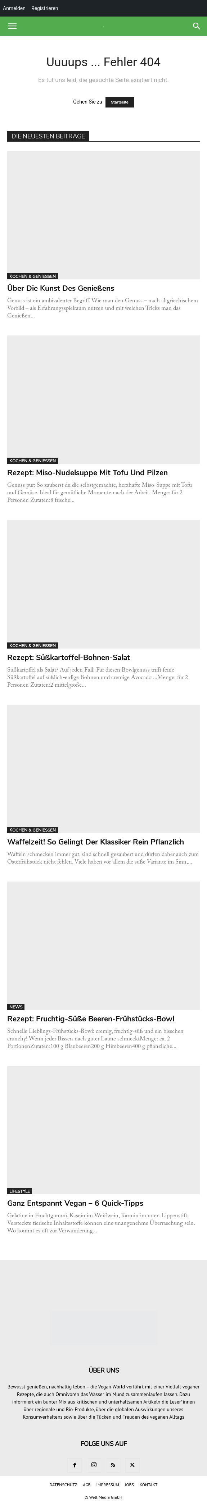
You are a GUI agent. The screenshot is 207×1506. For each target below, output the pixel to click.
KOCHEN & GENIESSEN (32, 276)
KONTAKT (148, 1484)
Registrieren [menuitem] (44, 8)
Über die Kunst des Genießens (61, 288)
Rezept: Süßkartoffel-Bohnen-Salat (68, 658)
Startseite (120, 102)
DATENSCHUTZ (63, 1484)
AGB (86, 1484)
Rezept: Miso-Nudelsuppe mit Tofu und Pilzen (87, 473)
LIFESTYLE (19, 1191)
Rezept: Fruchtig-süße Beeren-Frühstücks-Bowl (90, 1019)
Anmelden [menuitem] (14, 8)
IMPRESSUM (107, 1484)
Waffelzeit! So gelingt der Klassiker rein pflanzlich (95, 842)
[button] (12, 26)
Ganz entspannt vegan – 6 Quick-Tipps (75, 1203)
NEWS (15, 1007)
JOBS (129, 1484)
